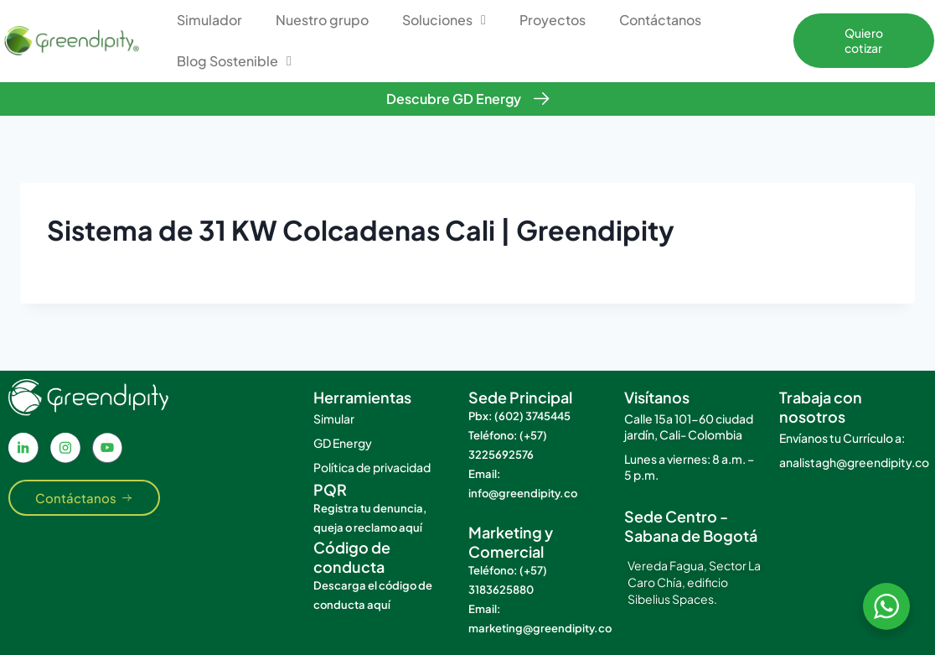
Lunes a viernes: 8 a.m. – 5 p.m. (689, 466)
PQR (330, 489)
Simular (333, 418)
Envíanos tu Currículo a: (842, 437)
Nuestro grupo (322, 20)
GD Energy (342, 442)
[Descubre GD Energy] (542, 99)
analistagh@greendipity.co (848, 462)
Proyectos (552, 20)
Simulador (209, 20)
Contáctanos (660, 20)
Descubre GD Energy (453, 98)
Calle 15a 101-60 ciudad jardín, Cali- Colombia (688, 426)
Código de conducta (351, 557)
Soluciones (444, 20)
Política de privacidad (372, 467)
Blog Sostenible (234, 61)
